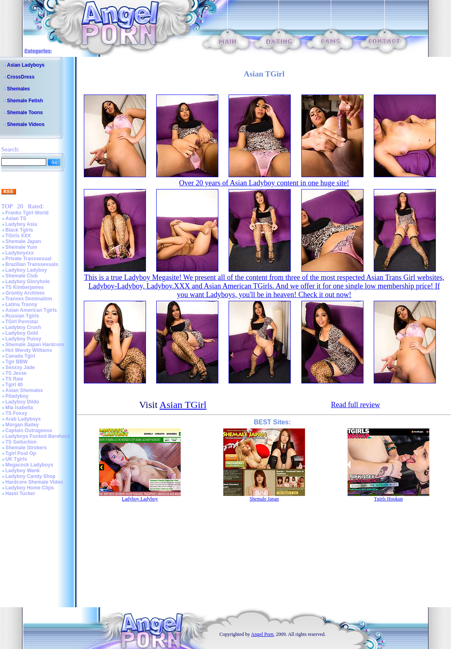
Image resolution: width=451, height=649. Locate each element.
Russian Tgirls (22, 316)
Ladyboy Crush (23, 327)
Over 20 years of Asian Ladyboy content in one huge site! (264, 183)
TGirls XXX (18, 236)
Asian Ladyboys (26, 65)
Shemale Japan (23, 241)
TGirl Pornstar (21, 321)
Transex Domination (28, 299)
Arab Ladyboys (23, 419)
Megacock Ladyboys (29, 465)
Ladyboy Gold (21, 333)
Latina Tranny (21, 304)
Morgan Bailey (22, 425)
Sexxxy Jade (20, 367)
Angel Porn (262, 634)
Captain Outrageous (28, 430)
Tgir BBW (16, 362)
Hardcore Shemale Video (34, 482)
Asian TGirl (182, 404)
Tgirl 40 (14, 385)
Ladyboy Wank (22, 470)
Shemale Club (21, 276)
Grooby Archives (25, 293)
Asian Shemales (24, 390)
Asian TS (15, 218)
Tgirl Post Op (20, 453)
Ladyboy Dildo (22, 402)
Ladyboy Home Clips (29, 488)
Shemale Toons (25, 112)
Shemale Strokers (26, 448)
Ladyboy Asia (21, 224)
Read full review (355, 405)
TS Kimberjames (24, 287)
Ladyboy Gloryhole (27, 281)
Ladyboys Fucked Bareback (37, 436)
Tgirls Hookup (388, 499)
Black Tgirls (19, 230)
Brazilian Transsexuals (31, 264)
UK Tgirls (16, 459)
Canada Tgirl (20, 356)
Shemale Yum (21, 247)
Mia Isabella (19, 407)
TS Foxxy (16, 413)
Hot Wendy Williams (28, 350)
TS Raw (14, 379)
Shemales (18, 89)
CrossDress (20, 77)
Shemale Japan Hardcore (34, 344)
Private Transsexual (28, 258)
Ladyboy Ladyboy (26, 270)
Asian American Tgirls (31, 310)
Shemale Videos (26, 124)
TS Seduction (21, 442)
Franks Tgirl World (27, 213)
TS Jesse (16, 373)
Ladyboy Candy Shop (30, 476)
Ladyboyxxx (19, 253)
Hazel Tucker (20, 493)
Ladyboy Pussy (23, 339)
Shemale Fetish (25, 101)
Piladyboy (17, 396)
